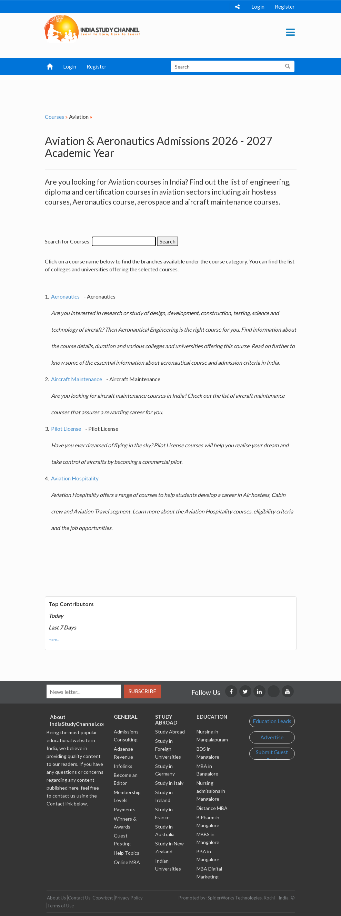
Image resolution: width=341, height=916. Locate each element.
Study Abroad (170, 732)
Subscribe (142, 691)
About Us (56, 898)
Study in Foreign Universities (168, 749)
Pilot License (66, 428)
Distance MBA (212, 808)
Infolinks (123, 766)
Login (257, 6)
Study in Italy (169, 783)
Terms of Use (60, 905)
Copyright (102, 898)
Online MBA (127, 862)
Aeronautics (65, 296)
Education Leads (272, 721)
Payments (125, 809)
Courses (54, 116)
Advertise (271, 737)
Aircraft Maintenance (76, 379)
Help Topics (126, 853)
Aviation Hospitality (75, 478)
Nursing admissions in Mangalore (211, 791)
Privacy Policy (129, 898)
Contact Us (79, 898)
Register (285, 6)
